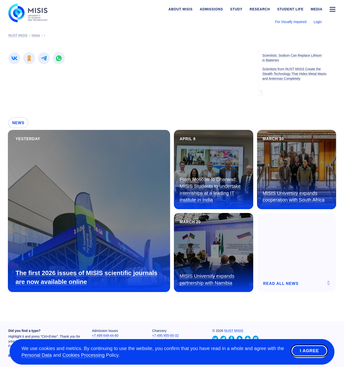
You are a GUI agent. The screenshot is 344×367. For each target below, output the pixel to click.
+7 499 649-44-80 (105, 335)
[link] (14, 58)
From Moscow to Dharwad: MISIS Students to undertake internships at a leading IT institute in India (210, 189)
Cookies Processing (83, 355)
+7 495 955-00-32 (165, 335)
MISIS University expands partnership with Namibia (207, 279)
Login (318, 22)
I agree (309, 351)
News (18, 123)
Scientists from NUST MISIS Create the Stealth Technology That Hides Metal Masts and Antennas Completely (294, 73)
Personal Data (37, 355)
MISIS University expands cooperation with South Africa (294, 197)
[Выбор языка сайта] (332, 21)
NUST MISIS (233, 331)
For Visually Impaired (290, 22)
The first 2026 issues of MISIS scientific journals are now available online (86, 277)
